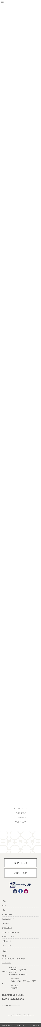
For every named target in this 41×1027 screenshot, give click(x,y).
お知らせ (5, 910)
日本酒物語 (5, 923)
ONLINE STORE (20, 863)
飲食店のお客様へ (7, 1025)
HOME (4, 906)
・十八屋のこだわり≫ (20, 813)
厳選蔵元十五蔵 (7, 928)
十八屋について (7, 914)
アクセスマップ (7, 945)
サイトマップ (5, 1005)
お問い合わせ (20, 873)
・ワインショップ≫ (20, 822)
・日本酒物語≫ (20, 817)
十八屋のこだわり (8, 919)
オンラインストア (34, 1025)
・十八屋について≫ (20, 808)
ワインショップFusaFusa (10, 932)
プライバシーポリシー (14, 1005)
